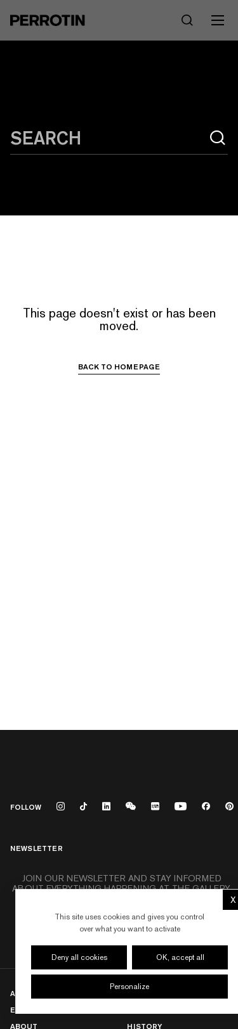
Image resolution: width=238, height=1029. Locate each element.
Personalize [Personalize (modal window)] (129, 986)
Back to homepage (119, 366)
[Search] (187, 20)
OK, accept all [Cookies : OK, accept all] (180, 957)
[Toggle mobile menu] (218, 20)
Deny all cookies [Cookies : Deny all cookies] (79, 957)
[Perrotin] (47, 20)
